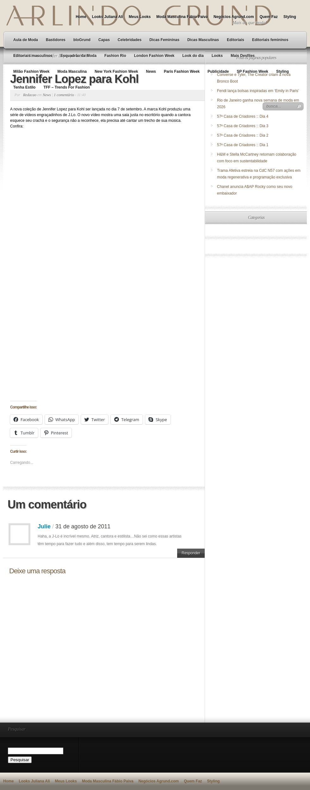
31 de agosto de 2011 (82, 526)
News (151, 71)
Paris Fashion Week (182, 71)
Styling (289, 17)
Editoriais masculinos (33, 55)
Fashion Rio (115, 55)
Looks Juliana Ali (107, 17)
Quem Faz (269, 17)
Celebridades (129, 40)
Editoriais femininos (270, 40)
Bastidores (55, 40)
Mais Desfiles (243, 55)
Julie (44, 526)
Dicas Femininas (164, 40)
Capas (104, 40)
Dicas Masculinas (203, 40)
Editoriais (235, 40)
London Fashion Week (154, 55)
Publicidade (218, 71)
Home (81, 17)
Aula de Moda (25, 40)
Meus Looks (140, 17)
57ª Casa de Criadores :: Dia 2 (243, 135)
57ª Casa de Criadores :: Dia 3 (243, 126)
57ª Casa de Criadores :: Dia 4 (243, 116)
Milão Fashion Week (31, 71)
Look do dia (193, 55)
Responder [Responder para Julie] (191, 553)
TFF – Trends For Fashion (66, 87)
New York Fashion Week (116, 71)
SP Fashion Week (252, 71)
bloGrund (81, 40)
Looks (217, 55)
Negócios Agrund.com (234, 17)
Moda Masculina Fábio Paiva (182, 17)
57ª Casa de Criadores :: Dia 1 (243, 145)
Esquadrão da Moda (78, 55)
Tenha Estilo (24, 87)
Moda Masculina (72, 71)
